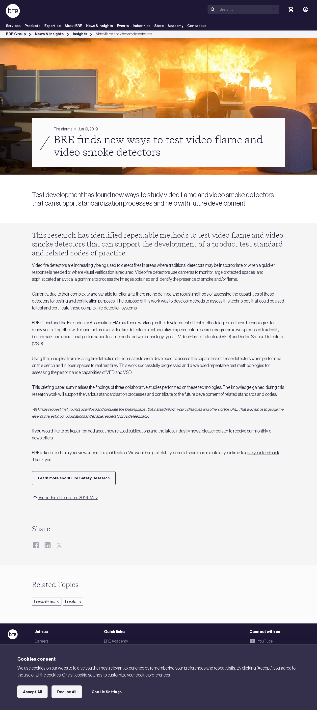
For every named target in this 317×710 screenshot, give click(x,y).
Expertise (52, 26)
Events (123, 26)
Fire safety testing (46, 601)
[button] (274, 9)
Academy (175, 26)
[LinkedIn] (47, 545)
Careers (41, 641)
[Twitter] (59, 545)
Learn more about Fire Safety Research (74, 478)
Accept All (32, 692)
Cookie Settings (107, 692)
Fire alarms (73, 601)
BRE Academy (116, 641)
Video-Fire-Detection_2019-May (65, 497)
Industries (141, 26)
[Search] (248, 9)
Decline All (66, 692)
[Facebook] (36, 545)
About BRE (73, 26)
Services (13, 26)
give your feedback (262, 452)
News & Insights (99, 26)
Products (32, 26)
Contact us (196, 26)
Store (159, 26)
